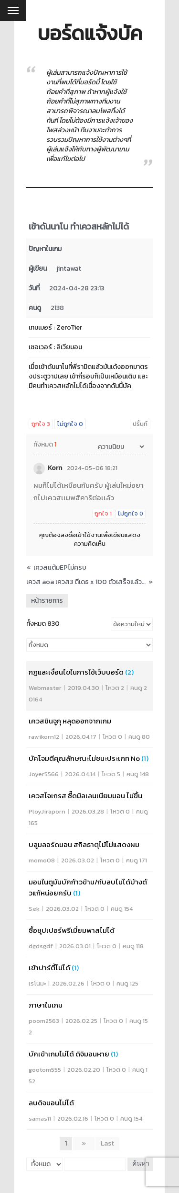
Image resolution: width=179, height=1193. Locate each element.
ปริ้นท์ (140, 423)
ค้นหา (140, 1164)
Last (107, 1143)
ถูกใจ (41, 423)
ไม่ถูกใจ (70, 423)
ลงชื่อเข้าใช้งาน (81, 534)
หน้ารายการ (47, 601)
